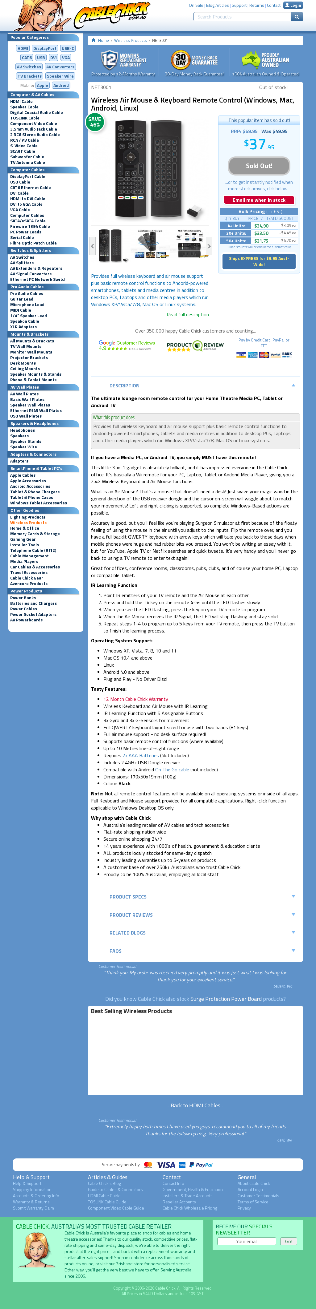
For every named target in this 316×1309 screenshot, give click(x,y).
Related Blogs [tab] (203, 932)
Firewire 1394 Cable (30, 226)
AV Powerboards (26, 620)
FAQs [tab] (203, 951)
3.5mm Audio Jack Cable (33, 129)
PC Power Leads (25, 232)
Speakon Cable (24, 321)
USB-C (68, 48)
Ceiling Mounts (25, 368)
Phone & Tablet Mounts (33, 379)
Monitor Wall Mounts (31, 352)
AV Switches (29, 66)
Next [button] (209, 246)
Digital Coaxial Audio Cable (36, 112)
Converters (60, 66)
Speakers (19, 435)
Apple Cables (22, 475)
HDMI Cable (21, 101)
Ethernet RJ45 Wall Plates (36, 410)
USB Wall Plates (26, 416)
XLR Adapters (23, 326)
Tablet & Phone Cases (31, 497)
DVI (53, 57)
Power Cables (23, 609)
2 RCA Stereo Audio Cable (35, 134)
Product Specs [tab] (203, 896)
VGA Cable (20, 209)
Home (103, 40)
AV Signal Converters (31, 274)
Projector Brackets (29, 357)
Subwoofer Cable (27, 157)
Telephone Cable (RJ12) (33, 550)
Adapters (19, 461)
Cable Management (29, 556)
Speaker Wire (60, 76)
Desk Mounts (23, 363)
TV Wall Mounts (25, 346)
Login (293, 5)
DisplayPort (44, 48)
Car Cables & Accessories (35, 567)
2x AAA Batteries (141, 755)
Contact (274, 5)
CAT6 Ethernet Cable (30, 187)
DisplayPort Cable (27, 176)
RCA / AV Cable (24, 140)
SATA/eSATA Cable (28, 221)
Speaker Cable (24, 107)
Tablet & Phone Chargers (35, 492)
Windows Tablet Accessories (38, 503)
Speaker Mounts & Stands (35, 374)
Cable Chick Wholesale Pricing (190, 1208)
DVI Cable (19, 193)
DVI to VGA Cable (26, 204)
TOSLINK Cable (25, 118)
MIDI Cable (20, 310)
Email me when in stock (259, 200)
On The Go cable (172, 769)
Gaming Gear (23, 539)
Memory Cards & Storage (35, 533)
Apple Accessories (28, 480)
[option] (150, 170)
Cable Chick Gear (26, 578)
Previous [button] (92, 246)
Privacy (244, 1208)
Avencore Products (29, 583)
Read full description (188, 314)
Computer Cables (27, 215)
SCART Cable (22, 151)
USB (41, 57)
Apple (42, 85)
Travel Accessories (29, 572)
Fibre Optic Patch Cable (33, 243)
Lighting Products (27, 517)
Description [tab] (203, 385)
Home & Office (24, 528)
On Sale (196, 5)
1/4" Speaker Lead (28, 315)
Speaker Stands (25, 441)
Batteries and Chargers (33, 603)
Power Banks (23, 597)
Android (61, 85)
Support (239, 5)
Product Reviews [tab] (203, 915)
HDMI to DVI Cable (27, 198)
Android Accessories (30, 486)
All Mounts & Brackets (32, 341)
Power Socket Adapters (33, 614)
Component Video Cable (33, 123)
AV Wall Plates (24, 394)
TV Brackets (30, 76)
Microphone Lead (27, 304)
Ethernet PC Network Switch (38, 279)
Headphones (22, 430)
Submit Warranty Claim (33, 1208)
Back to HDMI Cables (195, 1105)
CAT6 (27, 57)
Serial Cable (22, 237)
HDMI (23, 48)
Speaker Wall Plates (30, 405)
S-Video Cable (24, 145)
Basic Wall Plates (27, 399)
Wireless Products (28, 522)
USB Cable (20, 182)
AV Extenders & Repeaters (36, 268)
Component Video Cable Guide (116, 1208)
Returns (256, 5)
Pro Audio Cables (26, 293)
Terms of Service (253, 1201)
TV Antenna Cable (27, 162)
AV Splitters (22, 262)
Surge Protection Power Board (226, 999)
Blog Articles (217, 5)
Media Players (24, 561)
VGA (66, 57)
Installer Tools (24, 544)
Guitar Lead (21, 299)
